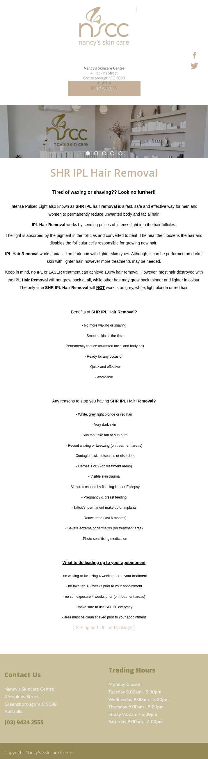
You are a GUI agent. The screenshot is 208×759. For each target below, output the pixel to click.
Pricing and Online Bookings (104, 627)
